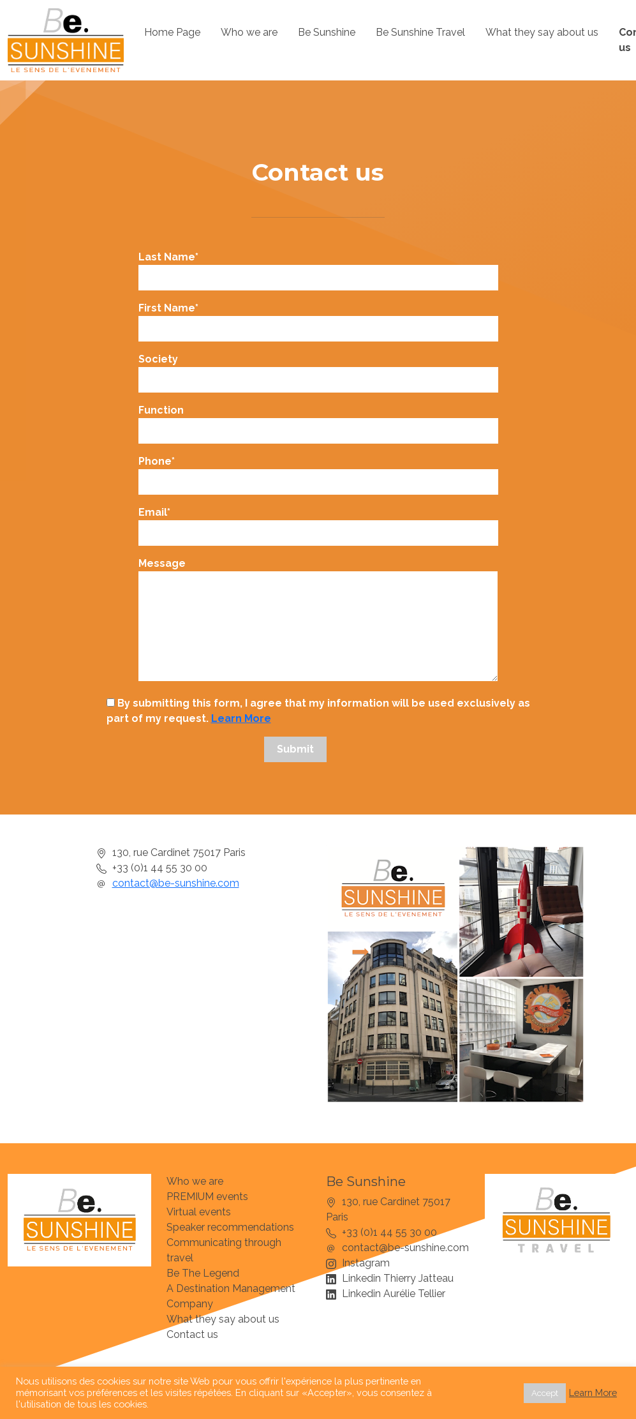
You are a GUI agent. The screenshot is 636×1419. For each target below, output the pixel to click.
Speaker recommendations (230, 1227)
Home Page (172, 32)
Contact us (192, 1334)
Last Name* (318, 267)
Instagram (366, 1263)
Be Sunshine (326, 32)
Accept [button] (544, 1393)
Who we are (249, 32)
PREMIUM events (207, 1196)
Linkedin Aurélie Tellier (393, 1294)
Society (318, 369)
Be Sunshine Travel (420, 32)
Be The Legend (202, 1273)
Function (318, 420)
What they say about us (541, 32)
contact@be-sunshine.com (175, 883)
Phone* (318, 471)
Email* (318, 522)
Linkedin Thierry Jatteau (398, 1278)
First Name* (318, 318)
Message (318, 620)
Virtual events (198, 1212)
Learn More (241, 718)
